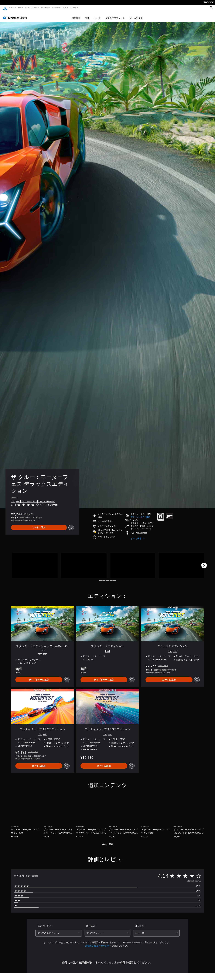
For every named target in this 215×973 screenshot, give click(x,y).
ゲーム (11, 7)
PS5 (19, 7)
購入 (64, 7)
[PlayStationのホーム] (5, 7)
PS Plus (34, 7)
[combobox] (58, 930)
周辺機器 (44, 7)
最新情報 (55, 7)
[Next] (204, 563)
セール (97, 15)
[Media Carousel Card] (35, 563)
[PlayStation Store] (15, 15)
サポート (73, 7)
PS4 (26, 7)
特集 (87, 15)
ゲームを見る (136, 15)
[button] (140, 514)
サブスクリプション (115, 15)
